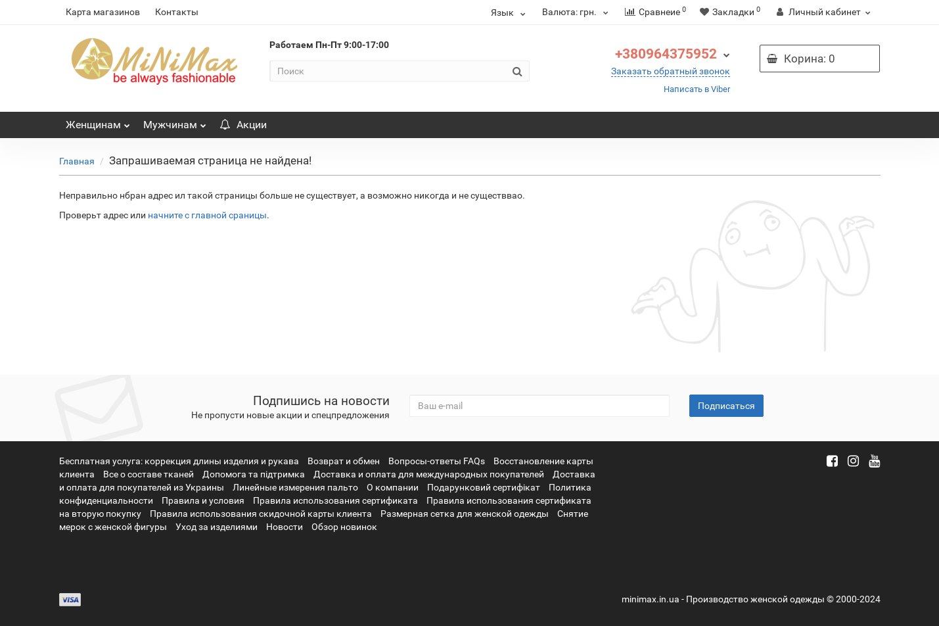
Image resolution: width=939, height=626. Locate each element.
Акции (243, 124)
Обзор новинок (344, 526)
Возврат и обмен (344, 461)
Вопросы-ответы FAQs (436, 461)
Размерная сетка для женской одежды (464, 513)
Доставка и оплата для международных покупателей (428, 474)
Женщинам (98, 121)
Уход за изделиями (216, 526)
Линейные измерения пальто (295, 487)
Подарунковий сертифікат (483, 487)
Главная (77, 161)
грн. (577, 12)
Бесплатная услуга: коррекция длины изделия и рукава (179, 461)
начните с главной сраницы (207, 215)
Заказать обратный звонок (670, 71)
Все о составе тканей (148, 474)
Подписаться (726, 405)
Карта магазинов (103, 12)
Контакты (176, 12)
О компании (393, 487)
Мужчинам (174, 121)
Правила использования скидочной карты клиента (261, 513)
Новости (284, 526)
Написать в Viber (697, 89)
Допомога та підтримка (253, 474)
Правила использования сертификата (335, 500)
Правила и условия (203, 500)
